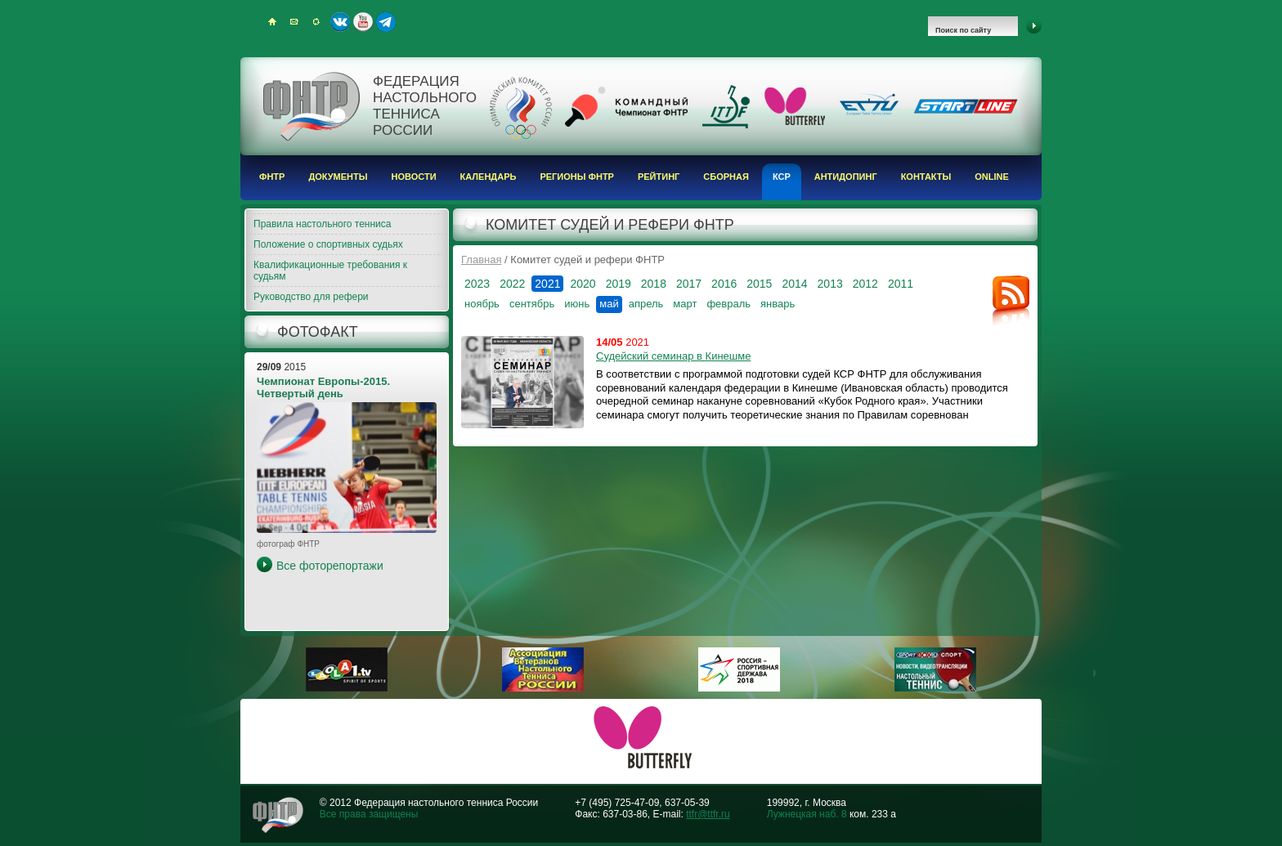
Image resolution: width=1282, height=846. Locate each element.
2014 (794, 283)
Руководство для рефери (311, 296)
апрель (646, 304)
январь (777, 304)
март (685, 304)
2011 (900, 283)
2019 (618, 283)
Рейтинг (658, 176)
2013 (830, 283)
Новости (414, 176)
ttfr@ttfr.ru (708, 814)
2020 (582, 283)
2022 (512, 283)
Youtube (363, 22)
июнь (576, 304)
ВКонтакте (340, 22)
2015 (759, 283)
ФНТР (272, 176)
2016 (724, 283)
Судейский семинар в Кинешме (673, 356)
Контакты (926, 176)
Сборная (726, 176)
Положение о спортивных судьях (328, 244)
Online (992, 176)
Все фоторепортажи (329, 565)
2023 (477, 283)
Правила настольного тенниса (322, 224)
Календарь (488, 176)
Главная (481, 259)
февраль (728, 304)
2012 (865, 283)
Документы (337, 176)
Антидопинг (845, 176)
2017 (689, 283)
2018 (653, 283)
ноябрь (482, 304)
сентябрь (531, 304)
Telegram (386, 22)
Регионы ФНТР (577, 176)
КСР (782, 176)
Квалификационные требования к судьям (330, 270)
